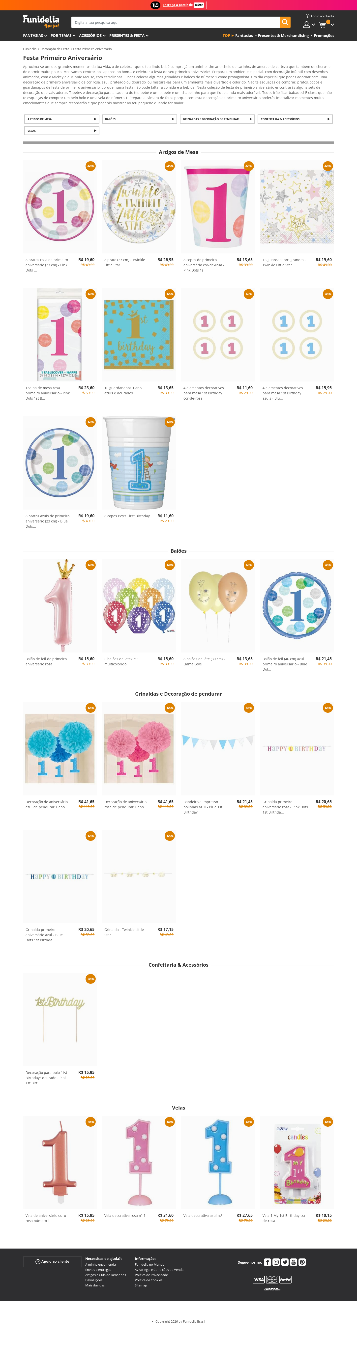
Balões (110, 110)
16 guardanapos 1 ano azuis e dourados (123, 382)
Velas (32, 122)
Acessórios (90, 35)
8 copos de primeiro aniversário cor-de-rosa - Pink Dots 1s (203, 256)
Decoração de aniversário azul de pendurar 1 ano (47, 796)
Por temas (61, 35)
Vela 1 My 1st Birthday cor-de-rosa (285, 1209)
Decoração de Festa (54, 49)
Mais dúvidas (95, 1276)
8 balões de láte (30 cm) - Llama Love (204, 653)
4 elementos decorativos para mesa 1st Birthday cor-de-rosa (203, 384)
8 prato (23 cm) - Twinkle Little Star (124, 254)
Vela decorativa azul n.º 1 (204, 1206)
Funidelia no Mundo (150, 1255)
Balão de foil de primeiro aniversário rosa (46, 653)
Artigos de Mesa (40, 110)
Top (226, 35)
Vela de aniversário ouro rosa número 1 (46, 1209)
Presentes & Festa (127, 35)
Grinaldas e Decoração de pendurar (211, 110)
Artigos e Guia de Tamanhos (105, 1266)
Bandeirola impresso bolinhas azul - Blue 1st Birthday (202, 798)
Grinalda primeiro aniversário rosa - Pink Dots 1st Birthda (285, 798)
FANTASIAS (33, 35)
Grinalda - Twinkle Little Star (124, 923)
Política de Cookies (148, 1271)
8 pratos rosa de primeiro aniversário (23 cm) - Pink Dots (47, 256)
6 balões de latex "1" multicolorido (121, 653)
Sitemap (141, 1276)
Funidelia (29, 49)
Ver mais (35, 94)
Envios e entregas (98, 1261)
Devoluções (93, 1271)
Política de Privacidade (151, 1266)
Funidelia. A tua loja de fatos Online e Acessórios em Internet (41, 21)
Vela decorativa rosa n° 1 (125, 1206)
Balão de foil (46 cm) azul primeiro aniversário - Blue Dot (285, 655)
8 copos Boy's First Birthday (127, 507)
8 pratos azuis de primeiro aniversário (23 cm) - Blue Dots (47, 512)
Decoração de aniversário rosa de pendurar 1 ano (125, 796)
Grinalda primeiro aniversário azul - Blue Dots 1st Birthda (44, 926)
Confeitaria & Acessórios (280, 110)
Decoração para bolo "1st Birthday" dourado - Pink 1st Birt (46, 1069)
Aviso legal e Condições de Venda (159, 1261)
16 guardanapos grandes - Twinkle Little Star (284, 254)
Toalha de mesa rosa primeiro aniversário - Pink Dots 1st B (48, 384)
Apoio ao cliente (52, 1252)
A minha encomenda (100, 1255)
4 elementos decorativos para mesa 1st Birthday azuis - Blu (283, 384)
